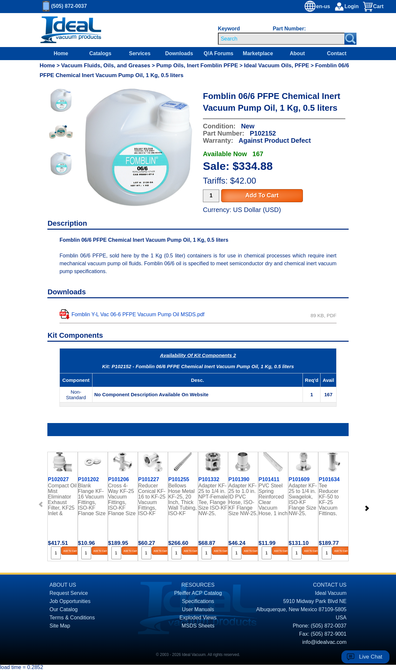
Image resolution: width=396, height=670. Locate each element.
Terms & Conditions (72, 617)
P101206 (118, 479)
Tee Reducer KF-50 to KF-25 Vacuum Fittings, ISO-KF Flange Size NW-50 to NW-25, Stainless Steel (332, 499)
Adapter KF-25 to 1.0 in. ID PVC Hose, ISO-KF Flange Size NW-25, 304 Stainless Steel (243, 499)
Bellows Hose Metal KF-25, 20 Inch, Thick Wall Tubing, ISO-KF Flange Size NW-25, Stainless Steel (182, 499)
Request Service (69, 593)
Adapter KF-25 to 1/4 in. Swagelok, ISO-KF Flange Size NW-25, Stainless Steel (303, 499)
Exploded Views (198, 617)
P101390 (238, 479)
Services (140, 53)
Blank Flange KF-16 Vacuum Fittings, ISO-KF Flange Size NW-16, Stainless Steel (92, 499)
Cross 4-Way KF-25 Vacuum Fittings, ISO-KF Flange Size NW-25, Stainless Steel (122, 499)
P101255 (178, 479)
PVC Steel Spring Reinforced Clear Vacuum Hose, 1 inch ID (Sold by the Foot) (273, 499)
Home (61, 53)
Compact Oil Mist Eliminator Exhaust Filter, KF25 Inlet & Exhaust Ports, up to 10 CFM (62, 499)
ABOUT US (63, 585)
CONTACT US (330, 585)
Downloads (179, 53)
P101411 (268, 479)
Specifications (198, 601)
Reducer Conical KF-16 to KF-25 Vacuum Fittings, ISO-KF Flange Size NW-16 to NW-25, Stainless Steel (152, 499)
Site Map (60, 626)
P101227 (148, 479)
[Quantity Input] (211, 195)
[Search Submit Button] (350, 39)
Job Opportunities (70, 601)
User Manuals (198, 609)
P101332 (208, 479)
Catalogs (100, 53)
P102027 (58, 479)
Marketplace (258, 53)
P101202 (88, 479)
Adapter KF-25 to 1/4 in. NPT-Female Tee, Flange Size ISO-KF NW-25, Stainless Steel (213, 499)
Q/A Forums (218, 53)
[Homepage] (71, 30)
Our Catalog (64, 609)
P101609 (299, 479)
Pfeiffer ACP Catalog (198, 593)
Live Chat (370, 657)
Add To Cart (262, 195)
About (297, 53)
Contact (337, 53)
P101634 (329, 479)
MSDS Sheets (198, 626)
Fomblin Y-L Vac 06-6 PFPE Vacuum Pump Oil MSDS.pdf (138, 314)
